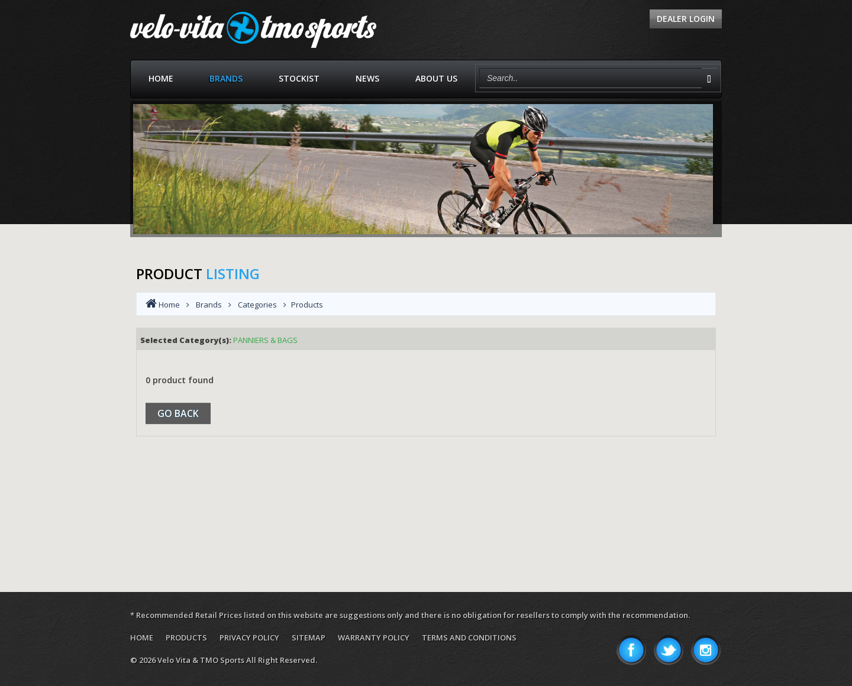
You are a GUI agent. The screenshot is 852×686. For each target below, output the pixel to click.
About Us (436, 78)
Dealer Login (686, 18)
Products (186, 637)
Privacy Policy (249, 637)
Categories (257, 304)
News (367, 78)
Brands (226, 78)
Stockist (299, 78)
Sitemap (308, 637)
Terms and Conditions (469, 637)
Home (161, 78)
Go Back (178, 413)
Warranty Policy (373, 637)
